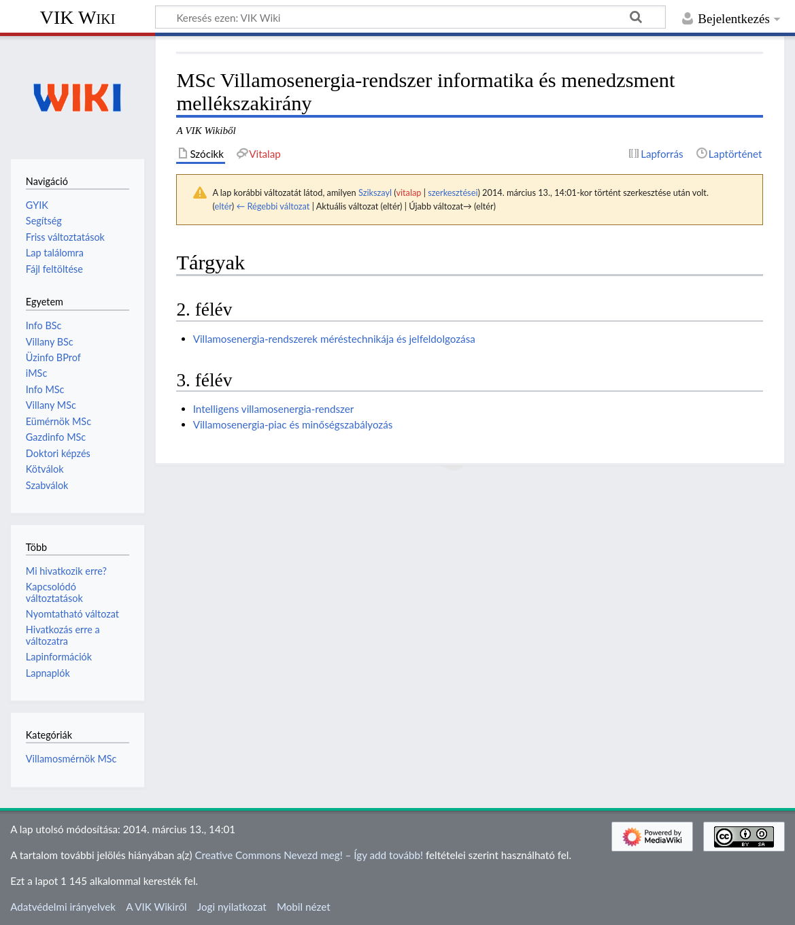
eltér (222, 206)
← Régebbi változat (272, 206)
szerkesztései (452, 192)
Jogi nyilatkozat (232, 907)
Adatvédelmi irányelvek (63, 907)
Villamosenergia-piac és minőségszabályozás (293, 424)
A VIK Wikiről (156, 907)
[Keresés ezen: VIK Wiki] (410, 17)
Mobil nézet (304, 907)
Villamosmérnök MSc (71, 758)
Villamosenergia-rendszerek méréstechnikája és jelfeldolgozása (334, 339)
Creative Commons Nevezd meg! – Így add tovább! (308, 855)
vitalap (408, 192)
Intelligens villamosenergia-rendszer (273, 409)
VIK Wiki (78, 17)
